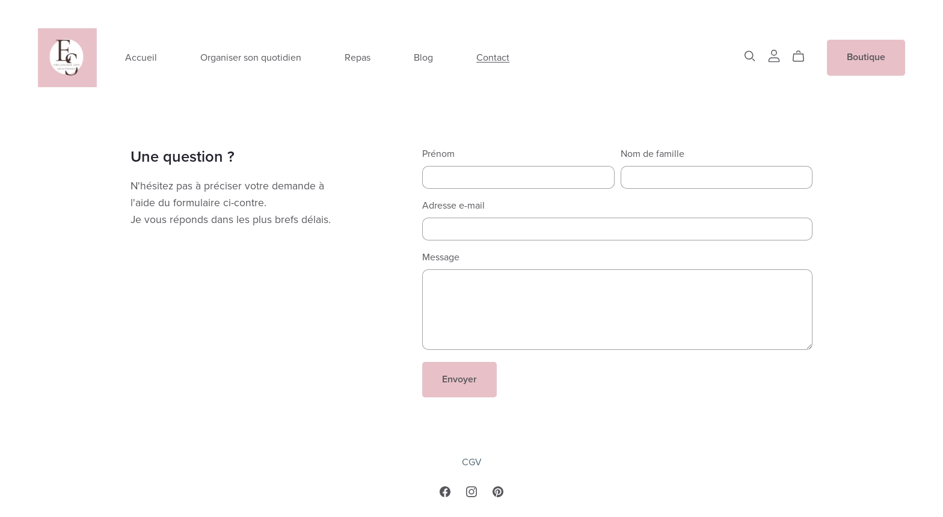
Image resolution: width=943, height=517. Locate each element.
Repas (357, 57)
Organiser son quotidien (250, 57)
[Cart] (803, 56)
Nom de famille (652, 154)
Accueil (141, 57)
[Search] (750, 56)
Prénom (438, 154)
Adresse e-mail (453, 206)
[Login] (774, 55)
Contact (492, 57)
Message (440, 257)
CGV (472, 462)
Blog (423, 57)
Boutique (866, 57)
